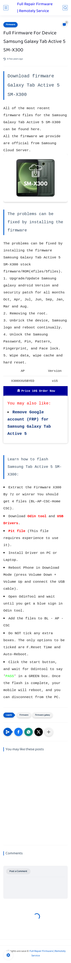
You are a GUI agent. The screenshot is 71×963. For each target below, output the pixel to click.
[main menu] (5, 7)
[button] (18, 732)
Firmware (10, 25)
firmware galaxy (42, 715)
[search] (65, 7)
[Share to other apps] (48, 732)
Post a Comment (18, 871)
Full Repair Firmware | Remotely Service (35, 8)
